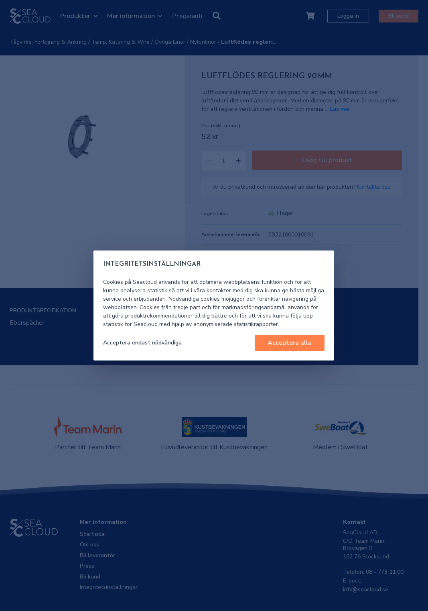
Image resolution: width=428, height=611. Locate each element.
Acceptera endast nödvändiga (142, 342)
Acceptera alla (290, 342)
